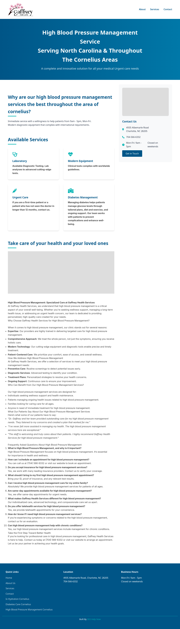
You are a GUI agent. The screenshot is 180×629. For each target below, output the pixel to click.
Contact (168, 9)
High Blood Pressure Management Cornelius (29, 609)
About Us (10, 583)
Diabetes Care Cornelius (18, 604)
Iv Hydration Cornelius (17, 598)
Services (154, 9)
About (142, 9)
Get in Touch (132, 153)
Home (9, 577)
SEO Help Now (94, 619)
